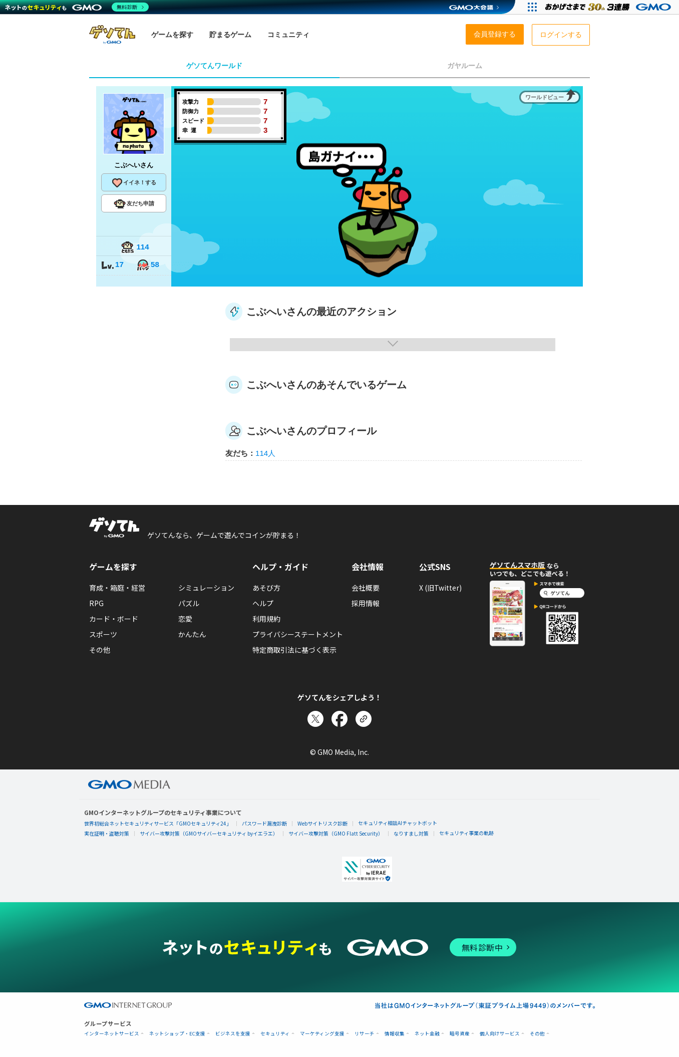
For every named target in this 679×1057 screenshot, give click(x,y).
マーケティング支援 (322, 1033)
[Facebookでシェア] (339, 719)
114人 (265, 453)
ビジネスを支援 (232, 1033)
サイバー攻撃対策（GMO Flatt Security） (335, 833)
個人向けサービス (500, 1033)
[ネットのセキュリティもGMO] (77, 7)
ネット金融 (427, 1033)
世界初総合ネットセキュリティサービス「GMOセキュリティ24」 (157, 823)
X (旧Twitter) (440, 588)
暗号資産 (460, 1033)
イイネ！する (133, 183)
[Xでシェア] (315, 719)
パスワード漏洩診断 (264, 823)
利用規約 (266, 619)
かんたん (192, 634)
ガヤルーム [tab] (464, 66)
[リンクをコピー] (364, 719)
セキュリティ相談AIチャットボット (397, 823)
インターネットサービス (111, 1033)
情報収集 (395, 1033)
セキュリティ (275, 1033)
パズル (188, 603)
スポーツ (103, 634)
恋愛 (185, 619)
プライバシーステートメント (297, 634)
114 (135, 247)
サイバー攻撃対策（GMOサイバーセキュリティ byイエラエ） (209, 833)
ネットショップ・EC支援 (177, 1033)
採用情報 (366, 603)
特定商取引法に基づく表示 (294, 650)
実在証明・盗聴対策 (106, 833)
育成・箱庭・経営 (117, 588)
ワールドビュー (544, 97)
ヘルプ (262, 603)
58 (147, 265)
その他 (99, 650)
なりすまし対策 (411, 833)
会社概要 (366, 588)
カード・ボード (113, 619)
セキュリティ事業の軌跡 (466, 833)
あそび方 (266, 588)
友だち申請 (134, 204)
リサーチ (365, 1033)
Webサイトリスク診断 (322, 823)
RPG (96, 603)
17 (112, 265)
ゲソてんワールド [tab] (214, 66)
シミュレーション (206, 588)
